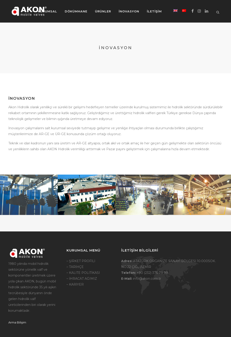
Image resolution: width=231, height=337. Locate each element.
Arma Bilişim (17, 322)
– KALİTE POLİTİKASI (83, 273)
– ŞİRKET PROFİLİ (81, 261)
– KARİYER (75, 284)
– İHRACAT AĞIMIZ (82, 279)
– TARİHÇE (75, 267)
